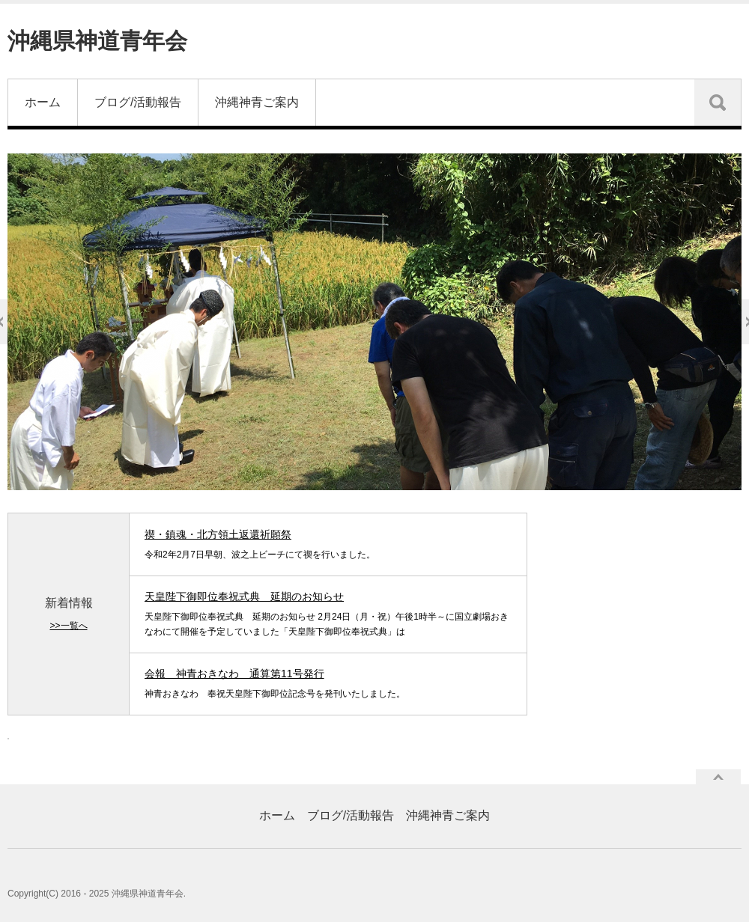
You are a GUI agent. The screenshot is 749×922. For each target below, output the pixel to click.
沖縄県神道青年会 (97, 40)
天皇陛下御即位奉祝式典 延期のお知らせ (244, 596)
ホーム (43, 102)
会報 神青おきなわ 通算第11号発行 (234, 674)
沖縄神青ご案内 (257, 102)
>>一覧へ (68, 625)
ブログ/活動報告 (137, 102)
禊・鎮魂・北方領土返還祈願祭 (218, 534)
